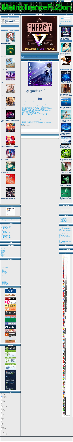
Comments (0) (38, 130)
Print (21, 130)
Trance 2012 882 (6, 233)
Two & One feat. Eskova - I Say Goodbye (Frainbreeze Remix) (33, 120)
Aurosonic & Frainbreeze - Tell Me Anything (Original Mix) (32, 116)
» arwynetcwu (3, 254)
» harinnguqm (3, 250)
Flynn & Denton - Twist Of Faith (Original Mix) (30, 112)
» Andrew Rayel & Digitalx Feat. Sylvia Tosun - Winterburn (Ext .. (65, 231)
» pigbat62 (2, 246)
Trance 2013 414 (6, 235)
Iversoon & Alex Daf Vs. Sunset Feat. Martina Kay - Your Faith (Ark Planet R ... (36, 114)
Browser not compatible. (10, 110)
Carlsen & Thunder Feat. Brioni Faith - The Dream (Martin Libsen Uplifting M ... (36, 115)
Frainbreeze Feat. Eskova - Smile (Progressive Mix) (31, 117)
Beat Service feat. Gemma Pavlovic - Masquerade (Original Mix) (33, 109)
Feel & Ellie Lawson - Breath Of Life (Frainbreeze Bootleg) (32, 101)
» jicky (2, 253)
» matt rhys (2, 252)
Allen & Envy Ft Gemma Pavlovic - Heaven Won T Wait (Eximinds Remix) (35, 107)
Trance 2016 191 (6, 239)
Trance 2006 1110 (7, 226)
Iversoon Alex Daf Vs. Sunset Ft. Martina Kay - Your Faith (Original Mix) (35, 113)
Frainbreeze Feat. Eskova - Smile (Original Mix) (30, 121)
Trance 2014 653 (6, 236)
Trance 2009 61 (6, 230)
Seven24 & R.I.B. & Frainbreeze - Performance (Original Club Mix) (34, 119)
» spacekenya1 (3, 248)
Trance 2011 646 (6, 232)
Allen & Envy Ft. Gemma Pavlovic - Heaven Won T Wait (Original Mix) (34, 106)
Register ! (61, 23)
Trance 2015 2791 (7, 237)
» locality (2, 255)
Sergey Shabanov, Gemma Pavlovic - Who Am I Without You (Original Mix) (35, 103)
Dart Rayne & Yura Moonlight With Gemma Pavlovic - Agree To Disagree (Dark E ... (37, 110)
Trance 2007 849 (6, 227)
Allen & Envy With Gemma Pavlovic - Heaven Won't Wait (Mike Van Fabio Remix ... (37, 108)
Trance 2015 (50, 60)
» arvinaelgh (3, 251)
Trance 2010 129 (6, 231)
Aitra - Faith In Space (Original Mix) (28, 111)
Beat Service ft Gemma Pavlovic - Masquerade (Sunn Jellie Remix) (34, 102)
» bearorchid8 (3, 249)
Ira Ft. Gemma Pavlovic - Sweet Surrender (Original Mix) (32, 105)
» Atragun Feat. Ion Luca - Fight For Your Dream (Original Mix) (65, 238)
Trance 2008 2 (6, 228)
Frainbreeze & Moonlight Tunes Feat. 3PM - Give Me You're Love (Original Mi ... (36, 122)
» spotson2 (2, 256)
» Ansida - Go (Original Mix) (64, 235)
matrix (4, 261)
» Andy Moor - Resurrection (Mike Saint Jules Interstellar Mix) (65, 232)
